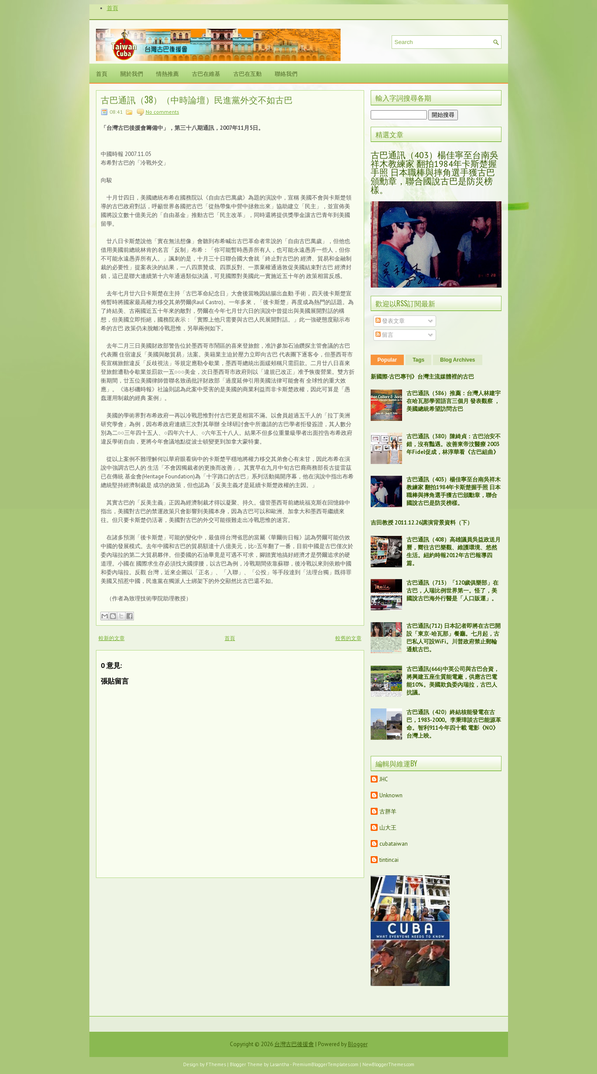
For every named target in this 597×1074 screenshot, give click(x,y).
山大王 (387, 827)
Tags (418, 360)
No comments (162, 111)
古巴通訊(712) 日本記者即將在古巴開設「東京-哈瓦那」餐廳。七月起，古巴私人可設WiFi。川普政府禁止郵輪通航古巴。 (453, 637)
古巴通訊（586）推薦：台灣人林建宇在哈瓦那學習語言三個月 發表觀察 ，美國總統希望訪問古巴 (453, 401)
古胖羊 (387, 811)
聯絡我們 (286, 73)
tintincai (389, 860)
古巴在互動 (247, 73)
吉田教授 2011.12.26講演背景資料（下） (422, 522)
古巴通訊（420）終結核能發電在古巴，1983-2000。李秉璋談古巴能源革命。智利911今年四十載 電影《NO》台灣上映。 (453, 723)
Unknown (391, 795)
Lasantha (279, 1064)
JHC (383, 779)
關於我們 (131, 73)
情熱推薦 (167, 73)
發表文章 (390, 321)
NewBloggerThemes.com (388, 1064)
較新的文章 (112, 638)
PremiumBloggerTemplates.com (325, 1064)
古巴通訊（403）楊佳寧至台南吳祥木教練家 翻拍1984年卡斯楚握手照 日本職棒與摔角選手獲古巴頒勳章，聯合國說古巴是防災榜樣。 (434, 172)
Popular (387, 360)
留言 (384, 335)
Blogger (358, 1044)
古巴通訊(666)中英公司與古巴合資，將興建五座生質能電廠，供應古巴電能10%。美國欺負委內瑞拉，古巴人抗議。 (452, 680)
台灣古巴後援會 (294, 1044)
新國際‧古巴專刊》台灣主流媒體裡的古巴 (422, 376)
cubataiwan (393, 843)
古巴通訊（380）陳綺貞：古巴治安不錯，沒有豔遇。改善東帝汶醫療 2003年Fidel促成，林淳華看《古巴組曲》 (453, 444)
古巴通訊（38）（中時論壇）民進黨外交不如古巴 (197, 99)
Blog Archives (457, 360)
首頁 (112, 8)
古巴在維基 (206, 73)
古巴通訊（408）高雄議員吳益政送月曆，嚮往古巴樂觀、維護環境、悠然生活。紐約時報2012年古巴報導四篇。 (453, 551)
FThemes (216, 1064)
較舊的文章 (348, 638)
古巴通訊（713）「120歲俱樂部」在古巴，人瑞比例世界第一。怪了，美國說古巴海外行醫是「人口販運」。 (452, 590)
